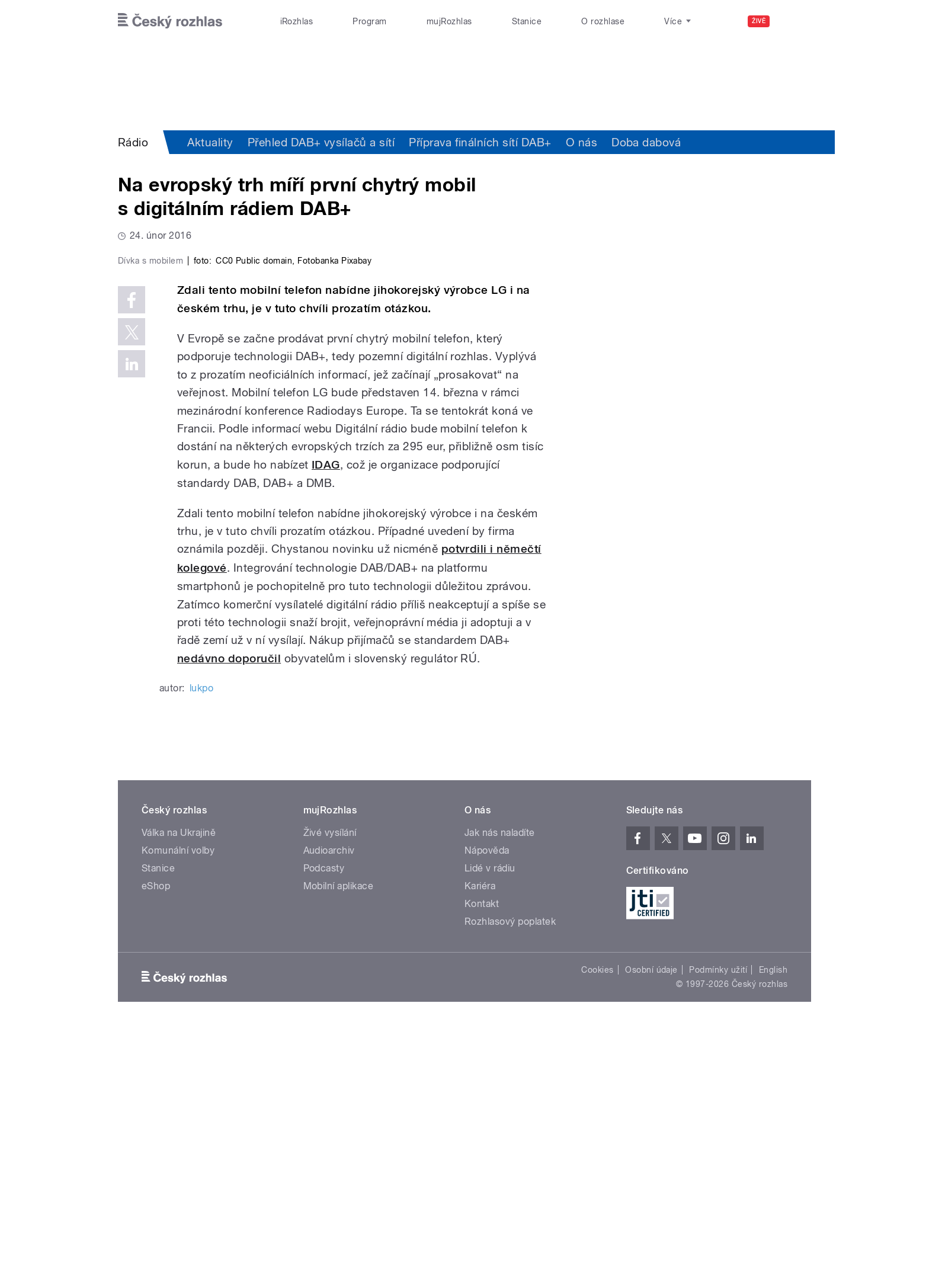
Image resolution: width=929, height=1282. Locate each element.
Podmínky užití (718, 1221)
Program (369, 21)
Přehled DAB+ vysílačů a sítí (321, 142)
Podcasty (324, 1120)
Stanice (527, 21)
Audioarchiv (329, 1102)
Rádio (133, 142)
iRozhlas (296, 21)
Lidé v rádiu (489, 1120)
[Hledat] (795, 21)
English (773, 1221)
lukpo (201, 940)
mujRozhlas (449, 21)
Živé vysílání (330, 1084)
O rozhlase (602, 21)
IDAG (326, 716)
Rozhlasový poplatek (510, 1173)
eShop (156, 1137)
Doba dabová (646, 142)
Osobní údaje (651, 1221)
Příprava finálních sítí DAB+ (480, 142)
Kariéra (479, 1137)
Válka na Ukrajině (179, 1084)
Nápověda (487, 1102)
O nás (581, 142)
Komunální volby (178, 1102)
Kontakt (481, 1155)
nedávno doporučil (229, 909)
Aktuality (210, 142)
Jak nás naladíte (499, 1084)
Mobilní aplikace (338, 1137)
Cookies (597, 1221)
